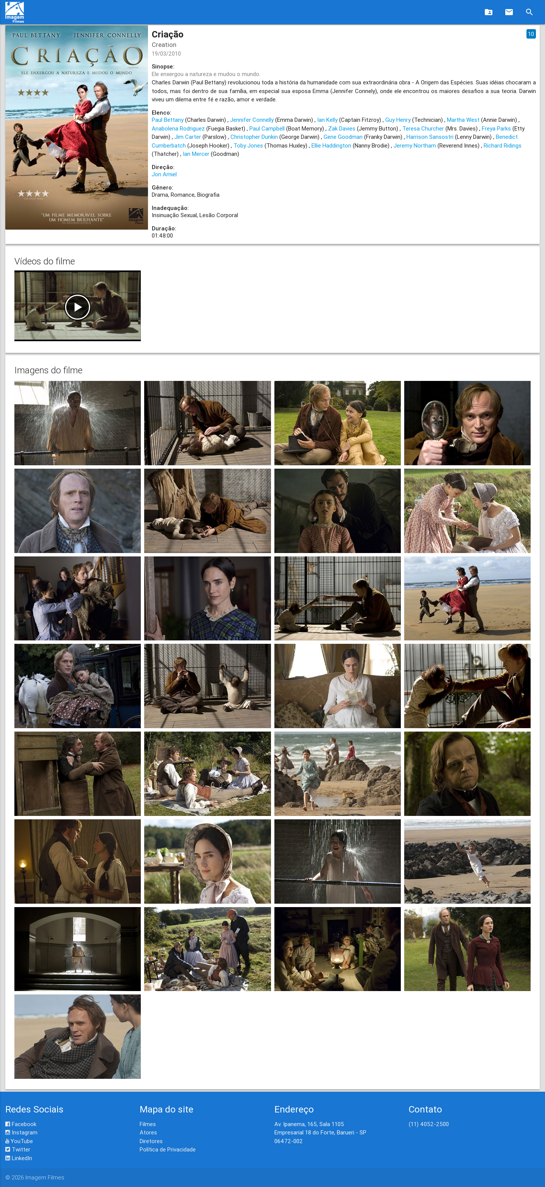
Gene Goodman (343, 136)
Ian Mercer (196, 153)
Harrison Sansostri (429, 136)
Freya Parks (496, 128)
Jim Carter (187, 136)
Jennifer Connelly (252, 119)
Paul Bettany (168, 119)
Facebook (20, 1124)
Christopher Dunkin (254, 136)
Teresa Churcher (423, 128)
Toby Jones (248, 145)
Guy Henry (398, 119)
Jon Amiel (164, 174)
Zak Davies (341, 128)
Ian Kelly (327, 119)
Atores (148, 1132)
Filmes (148, 1124)
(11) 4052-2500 (429, 1124)
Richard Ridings (503, 145)
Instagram (21, 1132)
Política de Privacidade (168, 1149)
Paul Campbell (267, 128)
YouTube (19, 1141)
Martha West (463, 119)
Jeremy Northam (415, 145)
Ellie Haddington (331, 145)
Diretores (151, 1141)
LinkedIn (18, 1158)
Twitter (17, 1149)
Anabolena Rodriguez (178, 128)
